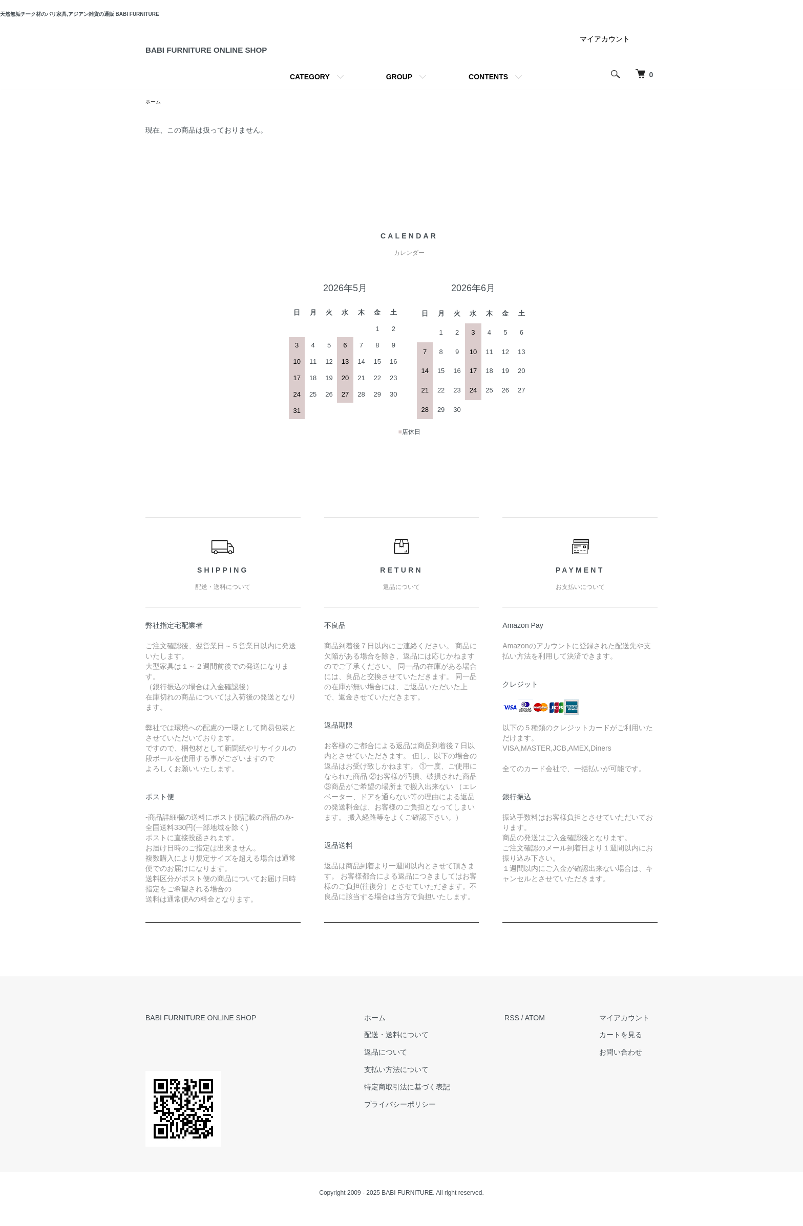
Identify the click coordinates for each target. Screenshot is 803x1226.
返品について (410, 1065)
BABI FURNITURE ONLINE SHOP (257, 55)
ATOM (551, 1030)
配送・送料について (421, 1047)
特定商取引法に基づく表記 (432, 1100)
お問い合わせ (628, 1065)
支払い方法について (421, 1082)
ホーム (154, 113)
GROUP (399, 88)
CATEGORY (310, 88)
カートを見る (628, 1047)
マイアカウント (605, 50)
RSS (528, 1030)
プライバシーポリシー (424, 1116)
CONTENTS (488, 88)
